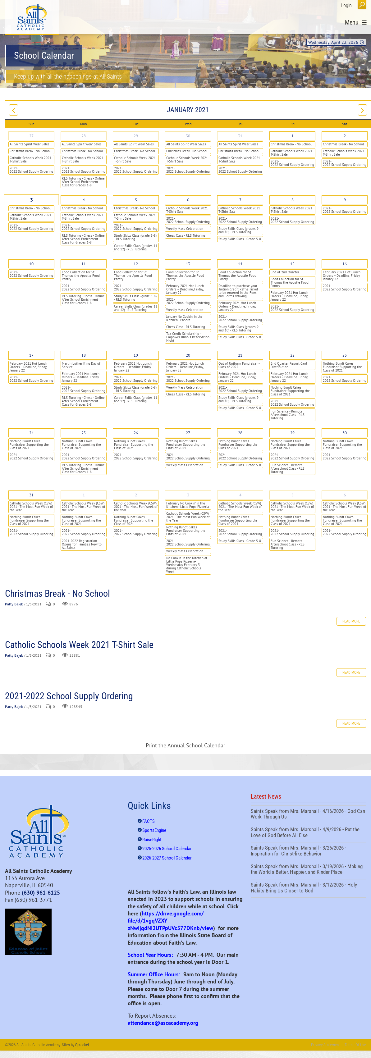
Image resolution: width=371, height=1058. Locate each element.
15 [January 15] (292, 264)
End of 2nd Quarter (285, 272)
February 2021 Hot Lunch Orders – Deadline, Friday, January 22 (185, 289)
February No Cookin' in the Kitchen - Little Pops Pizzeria (187, 505)
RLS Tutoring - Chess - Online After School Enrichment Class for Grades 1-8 (83, 181)
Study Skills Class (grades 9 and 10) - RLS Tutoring (238, 230)
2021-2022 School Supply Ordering (31, 170)
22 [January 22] (292, 355)
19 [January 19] (136, 355)
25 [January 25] (83, 433)
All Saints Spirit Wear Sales (29, 144)
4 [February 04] (240, 495)
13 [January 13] (188, 264)
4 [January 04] (84, 200)
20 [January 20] (188, 355)
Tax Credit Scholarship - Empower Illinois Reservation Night (187, 337)
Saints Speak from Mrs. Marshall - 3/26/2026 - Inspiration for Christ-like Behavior (308, 851)
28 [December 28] (83, 136)
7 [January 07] (240, 200)
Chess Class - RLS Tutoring (185, 235)
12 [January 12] (136, 264)
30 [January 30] (344, 433)
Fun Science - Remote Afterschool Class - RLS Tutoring (288, 414)
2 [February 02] (136, 495)
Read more (351, 621)
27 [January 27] (188, 433)
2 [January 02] (345, 136)
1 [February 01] (84, 495)
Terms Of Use (355, 1045)
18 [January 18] (83, 355)
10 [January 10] (31, 264)
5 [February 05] (292, 495)
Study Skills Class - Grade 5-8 (239, 239)
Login (346, 5)
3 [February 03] (188, 495)
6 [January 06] (188, 200)
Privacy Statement (325, 1045)
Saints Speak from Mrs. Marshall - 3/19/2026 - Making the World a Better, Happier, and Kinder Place (308, 870)
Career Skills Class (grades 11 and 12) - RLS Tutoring (135, 247)
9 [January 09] (345, 200)
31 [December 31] (240, 136)
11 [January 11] (83, 264)
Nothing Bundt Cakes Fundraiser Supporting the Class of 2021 (290, 390)
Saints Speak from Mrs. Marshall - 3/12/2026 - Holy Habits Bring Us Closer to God (308, 888)
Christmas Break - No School (30, 151)
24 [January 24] (31, 433)
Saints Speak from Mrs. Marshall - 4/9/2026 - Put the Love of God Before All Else (308, 833)
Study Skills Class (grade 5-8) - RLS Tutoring (135, 237)
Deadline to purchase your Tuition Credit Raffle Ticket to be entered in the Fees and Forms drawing (238, 291)
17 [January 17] (31, 355)
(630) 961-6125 (41, 892)
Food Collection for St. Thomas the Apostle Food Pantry (81, 275)
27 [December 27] (31, 136)
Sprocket (82, 1044)
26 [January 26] (136, 433)
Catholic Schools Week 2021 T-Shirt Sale (30, 159)
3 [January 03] (31, 200)
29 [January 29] (292, 433)
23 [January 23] (344, 355)
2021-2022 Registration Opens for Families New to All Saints (82, 544)
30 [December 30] (188, 136)
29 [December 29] (136, 136)
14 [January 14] (240, 264)
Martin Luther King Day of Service (81, 365)
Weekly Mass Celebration (184, 228)
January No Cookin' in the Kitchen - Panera (184, 318)
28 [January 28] (240, 433)
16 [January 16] (344, 264)
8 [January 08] (292, 200)
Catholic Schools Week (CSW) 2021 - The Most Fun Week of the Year (31, 506)
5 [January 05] (136, 200)
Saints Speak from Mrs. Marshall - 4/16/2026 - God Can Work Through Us (308, 815)
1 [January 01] (292, 136)
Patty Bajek (14, 604)
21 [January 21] (240, 355)
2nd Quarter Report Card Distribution (289, 365)
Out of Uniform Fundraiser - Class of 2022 (239, 365)
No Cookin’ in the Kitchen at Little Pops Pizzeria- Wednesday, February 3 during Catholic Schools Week (186, 565)
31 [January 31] (31, 495)
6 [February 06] (345, 495)
